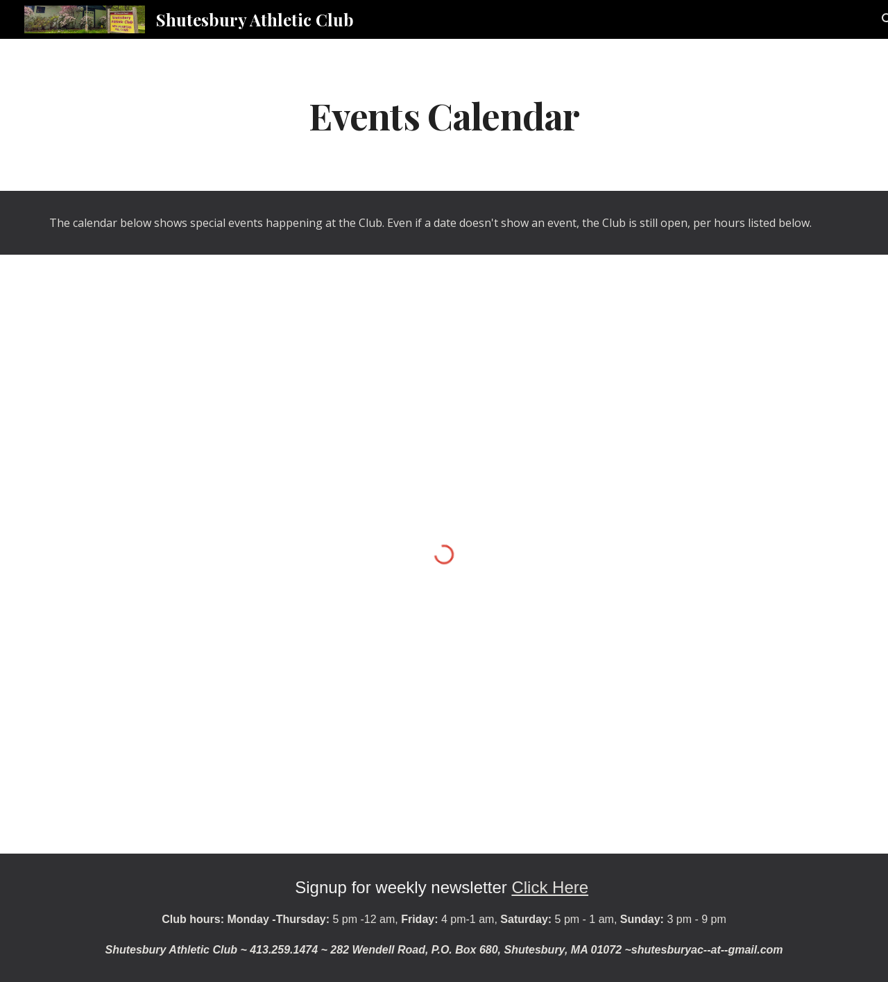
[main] (444, 114)
